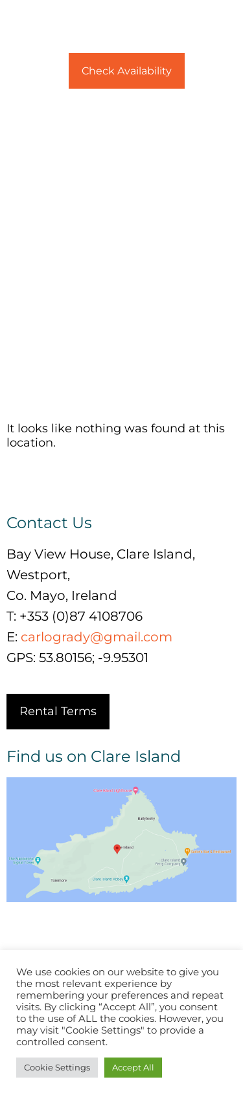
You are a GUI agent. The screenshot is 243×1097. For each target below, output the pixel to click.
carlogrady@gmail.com (96, 637)
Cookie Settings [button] (57, 1067)
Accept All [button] (133, 1067)
